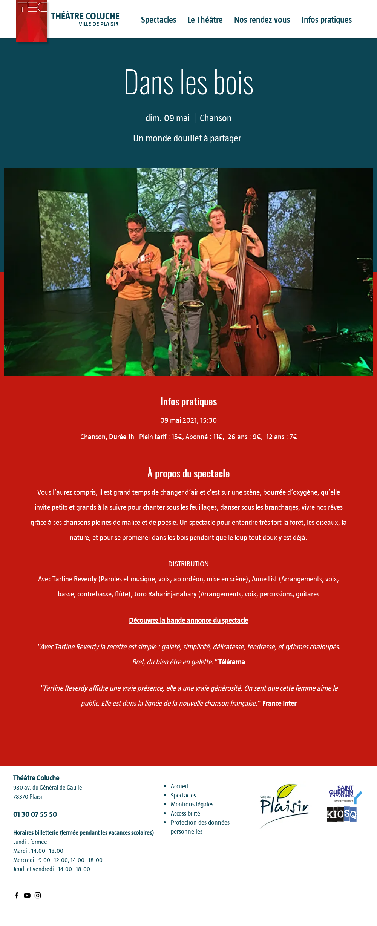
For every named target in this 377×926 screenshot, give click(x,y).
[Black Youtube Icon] (27, 895)
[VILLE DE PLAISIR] (113, 24)
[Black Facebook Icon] (16, 895)
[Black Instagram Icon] (38, 895)
